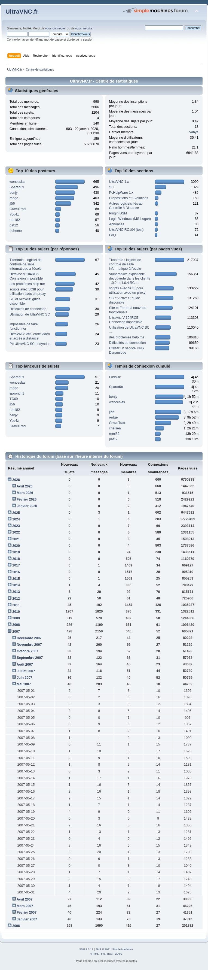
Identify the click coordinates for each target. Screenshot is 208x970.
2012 (16, 599)
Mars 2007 (25, 906)
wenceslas (17, 182)
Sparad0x (17, 187)
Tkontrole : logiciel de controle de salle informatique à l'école (26, 264)
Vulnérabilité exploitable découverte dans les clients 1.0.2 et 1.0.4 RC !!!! (129, 278)
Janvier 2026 (27, 506)
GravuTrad (18, 209)
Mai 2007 (24, 684)
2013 (16, 592)
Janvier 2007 (27, 919)
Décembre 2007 (29, 638)
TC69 (14, 399)
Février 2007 (26, 912)
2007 (16, 631)
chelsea (115, 428)
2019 (16, 552)
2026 (16, 480)
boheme (16, 231)
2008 (16, 625)
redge (14, 198)
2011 (16, 605)
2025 (16, 513)
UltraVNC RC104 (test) (126, 230)
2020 (16, 546)
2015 (16, 579)
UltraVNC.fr (21, 11)
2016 (16, 572)
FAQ (112, 235)
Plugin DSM (118, 213)
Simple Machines (122, 949)
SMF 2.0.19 (86, 949)
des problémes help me (27, 284)
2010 (16, 612)
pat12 (14, 225)
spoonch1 (17, 393)
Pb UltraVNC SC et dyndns (30, 344)
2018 (16, 559)
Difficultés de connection (28, 309)
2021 (16, 539)
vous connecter (55, 28)
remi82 (15, 220)
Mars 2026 (25, 493)
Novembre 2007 (29, 645)
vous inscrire (83, 28)
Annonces (116, 224)
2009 (16, 618)
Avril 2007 (24, 899)
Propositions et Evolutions (128, 198)
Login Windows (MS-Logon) (130, 219)
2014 (16, 585)
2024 (16, 519)
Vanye (193, 132)
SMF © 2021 (103, 949)
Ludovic (115, 377)
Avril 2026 (24, 486)
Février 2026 (26, 499)
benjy (14, 193)
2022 (16, 532)
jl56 (12, 203)
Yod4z (14, 214)
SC (111, 187)
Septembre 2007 (30, 658)
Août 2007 (25, 664)
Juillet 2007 (26, 671)
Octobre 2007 (27, 651)
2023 (16, 526)
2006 (16, 926)
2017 (16, 565)
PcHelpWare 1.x (121, 193)
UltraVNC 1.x (119, 182)
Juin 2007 (24, 678)
